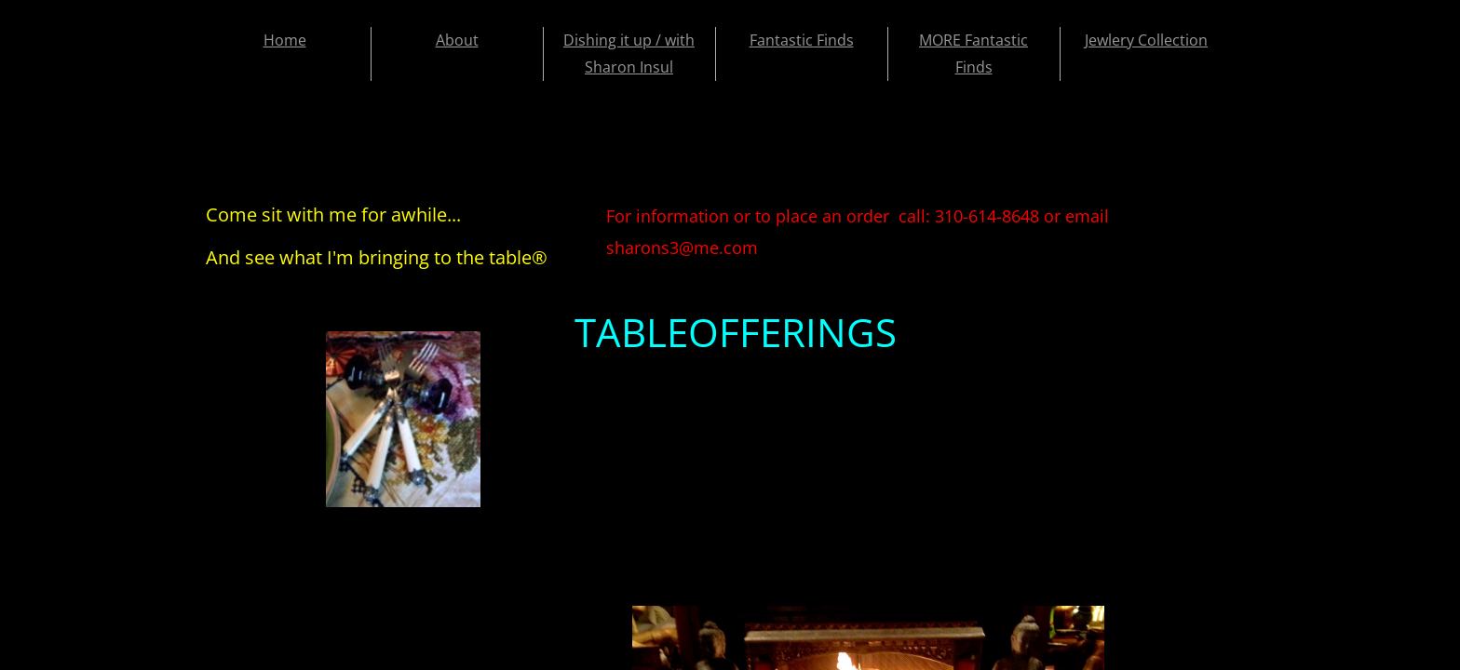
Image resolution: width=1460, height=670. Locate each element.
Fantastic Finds (802, 40)
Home (285, 40)
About (457, 40)
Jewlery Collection (1146, 40)
